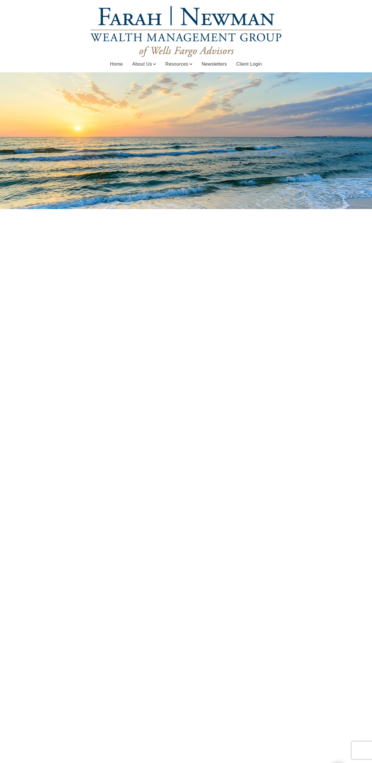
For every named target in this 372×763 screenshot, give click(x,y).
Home (116, 64)
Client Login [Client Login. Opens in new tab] (249, 64)
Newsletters (214, 64)
